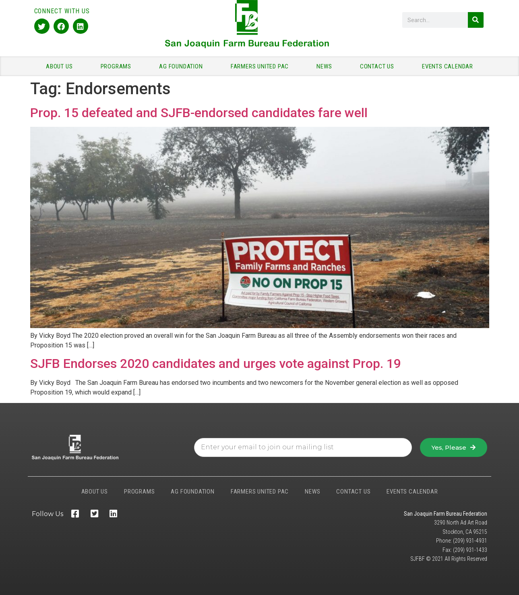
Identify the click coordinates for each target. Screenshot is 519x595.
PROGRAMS (118, 66)
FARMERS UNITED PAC (262, 66)
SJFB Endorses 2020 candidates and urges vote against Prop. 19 (215, 363)
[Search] (476, 20)
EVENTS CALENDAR (447, 66)
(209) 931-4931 (470, 540)
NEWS (326, 66)
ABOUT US (61, 66)
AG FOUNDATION (183, 66)
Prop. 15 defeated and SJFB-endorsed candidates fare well (199, 112)
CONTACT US (379, 66)
